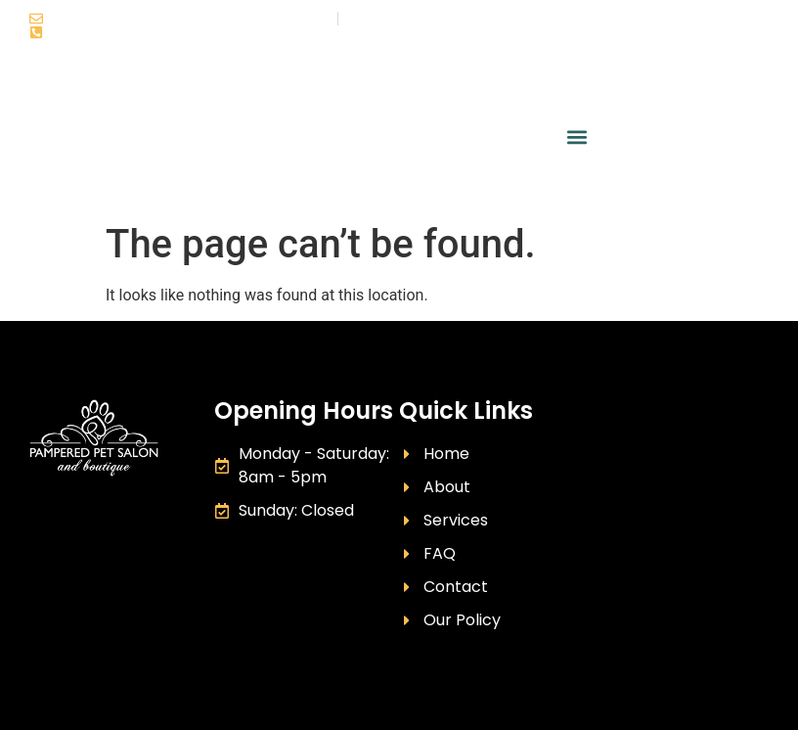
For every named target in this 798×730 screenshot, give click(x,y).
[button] (576, 137)
